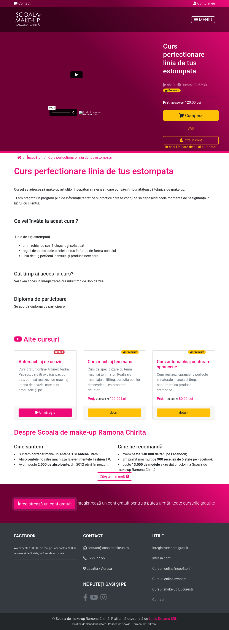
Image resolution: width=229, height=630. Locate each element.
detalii (114, 412)
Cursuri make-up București (172, 589)
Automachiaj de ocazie (40, 361)
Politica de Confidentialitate (89, 624)
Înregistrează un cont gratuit (45, 504)
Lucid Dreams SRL (163, 619)
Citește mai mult (114, 476)
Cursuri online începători (171, 569)
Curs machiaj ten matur (110, 361)
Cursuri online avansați (169, 579)
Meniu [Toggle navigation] (203, 19)
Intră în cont (191, 140)
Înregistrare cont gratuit (170, 548)
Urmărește (45, 412)
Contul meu (204, 3)
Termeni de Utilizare (144, 624)
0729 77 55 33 (96, 558)
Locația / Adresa (97, 569)
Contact (22, 3)
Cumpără (191, 115)
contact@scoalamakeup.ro (106, 548)
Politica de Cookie (119, 624)
